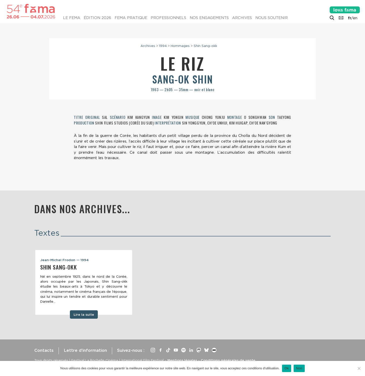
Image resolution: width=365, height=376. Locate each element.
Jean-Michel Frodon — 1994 (64, 260)
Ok (286, 368)
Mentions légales (182, 360)
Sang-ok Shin (182, 79)
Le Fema (71, 18)
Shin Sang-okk (205, 46)
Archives (242, 18)
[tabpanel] (83, 282)
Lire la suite (84, 314)
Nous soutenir (271, 18)
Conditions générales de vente (228, 360)
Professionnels (168, 18)
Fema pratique (131, 18)
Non (299, 368)
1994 (163, 46)
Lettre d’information (85, 350)
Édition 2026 (97, 18)
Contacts (44, 350)
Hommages (180, 46)
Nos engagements (209, 18)
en (355, 18)
